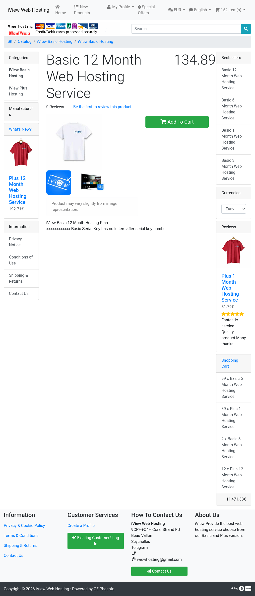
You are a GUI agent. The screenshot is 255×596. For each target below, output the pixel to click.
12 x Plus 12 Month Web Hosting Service (232, 478)
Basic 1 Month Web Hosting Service (231, 139)
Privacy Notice (15, 242)
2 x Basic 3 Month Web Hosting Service (231, 447)
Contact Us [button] (159, 571)
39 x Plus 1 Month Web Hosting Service (231, 417)
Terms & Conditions (21, 535)
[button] (120, 7)
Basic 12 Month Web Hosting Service (231, 79)
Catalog (25, 41)
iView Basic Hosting (54, 41)
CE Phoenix (104, 589)
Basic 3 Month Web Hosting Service (231, 169)
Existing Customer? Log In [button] (95, 540)
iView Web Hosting (28, 10)
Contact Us (19, 293)
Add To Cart (177, 122)
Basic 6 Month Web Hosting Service (231, 109)
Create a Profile (81, 525)
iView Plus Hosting (18, 91)
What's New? (20, 129)
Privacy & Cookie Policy (24, 525)
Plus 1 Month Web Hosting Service (230, 288)
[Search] (186, 29)
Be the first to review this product (102, 106)
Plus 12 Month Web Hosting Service (17, 190)
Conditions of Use (21, 260)
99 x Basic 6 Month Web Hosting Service (232, 387)
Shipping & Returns (18, 278)
